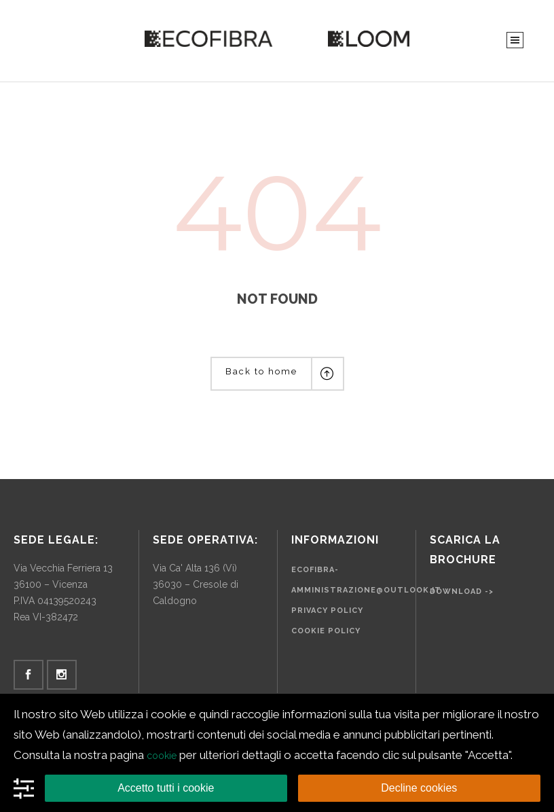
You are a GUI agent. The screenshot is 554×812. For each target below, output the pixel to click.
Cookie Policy (326, 630)
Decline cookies (419, 788)
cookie (162, 755)
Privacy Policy (327, 610)
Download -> (462, 591)
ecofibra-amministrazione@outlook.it (366, 580)
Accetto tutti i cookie (165, 788)
